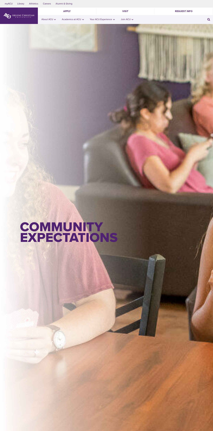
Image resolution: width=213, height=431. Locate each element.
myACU (9, 3)
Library (20, 3)
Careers (47, 3)
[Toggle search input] (209, 19)
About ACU (48, 19)
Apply (67, 11)
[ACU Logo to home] (19, 15)
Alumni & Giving (64, 3)
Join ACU (127, 19)
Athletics (33, 3)
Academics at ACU (73, 19)
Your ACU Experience (102, 19)
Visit (125, 11)
